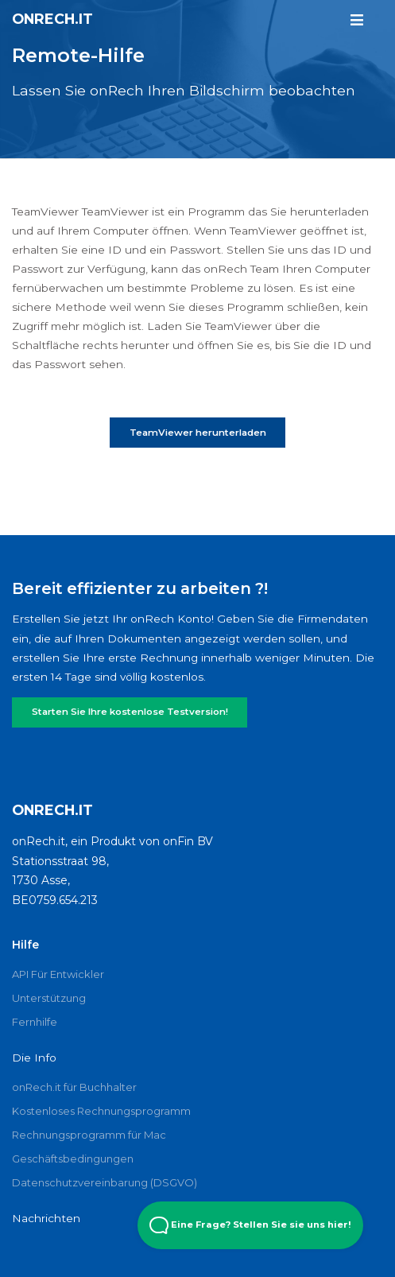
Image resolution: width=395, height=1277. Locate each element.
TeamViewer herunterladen (198, 432)
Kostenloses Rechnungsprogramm (101, 1110)
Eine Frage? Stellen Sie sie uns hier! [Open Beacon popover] (250, 1225)
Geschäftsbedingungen (73, 1158)
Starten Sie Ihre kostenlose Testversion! (130, 711)
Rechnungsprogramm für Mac (89, 1134)
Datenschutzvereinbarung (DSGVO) (104, 1182)
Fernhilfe (34, 1021)
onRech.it (52, 18)
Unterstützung (49, 998)
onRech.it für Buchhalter (74, 1087)
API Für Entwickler (58, 974)
